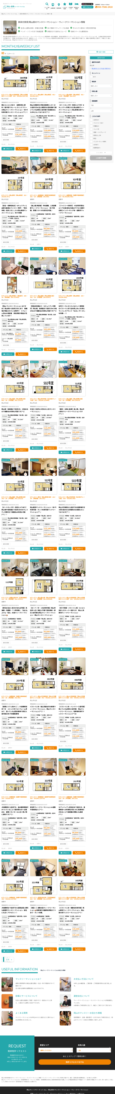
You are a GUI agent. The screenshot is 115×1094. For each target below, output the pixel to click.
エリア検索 (47, 8)
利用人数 (81, 1045)
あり (94, 77)
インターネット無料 (99, 141)
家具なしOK (97, 135)
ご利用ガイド (70, 8)
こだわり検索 (64, 8)
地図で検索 (101, 52)
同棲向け (96, 126)
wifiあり (96, 145)
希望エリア (44, 1045)
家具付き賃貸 (76, 8)
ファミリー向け (98, 123)
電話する (23, 149)
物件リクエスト (87, 7)
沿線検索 (52, 8)
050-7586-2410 (105, 6)
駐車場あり (96, 148)
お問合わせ (8, 149)
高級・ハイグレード (99, 132)
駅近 (94, 138)
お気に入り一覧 (88, 4)
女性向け (96, 120)
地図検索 (58, 8)
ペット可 (96, 129)
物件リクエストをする (75, 1062)
